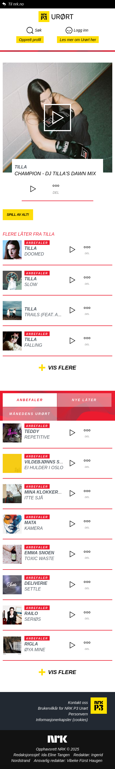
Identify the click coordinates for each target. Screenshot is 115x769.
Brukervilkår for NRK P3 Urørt (63, 708)
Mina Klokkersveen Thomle (58, 492)
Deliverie (35, 583)
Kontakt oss (78, 702)
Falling (33, 345)
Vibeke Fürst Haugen (84, 760)
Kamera (33, 528)
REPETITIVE (37, 437)
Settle (32, 589)
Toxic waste (39, 558)
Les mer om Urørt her (78, 40)
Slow (30, 284)
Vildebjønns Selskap (50, 462)
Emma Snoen (39, 552)
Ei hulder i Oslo (43, 467)
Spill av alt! (18, 215)
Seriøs (32, 619)
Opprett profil (30, 40)
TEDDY (31, 431)
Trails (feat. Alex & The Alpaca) (61, 314)
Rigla (31, 644)
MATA (30, 522)
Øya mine (34, 649)
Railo (31, 613)
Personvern (78, 714)
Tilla (21, 167)
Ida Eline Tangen (55, 755)
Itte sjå (33, 498)
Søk (34, 30)
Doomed (34, 254)
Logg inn (77, 30)
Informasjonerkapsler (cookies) (62, 720)
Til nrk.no (16, 4)
